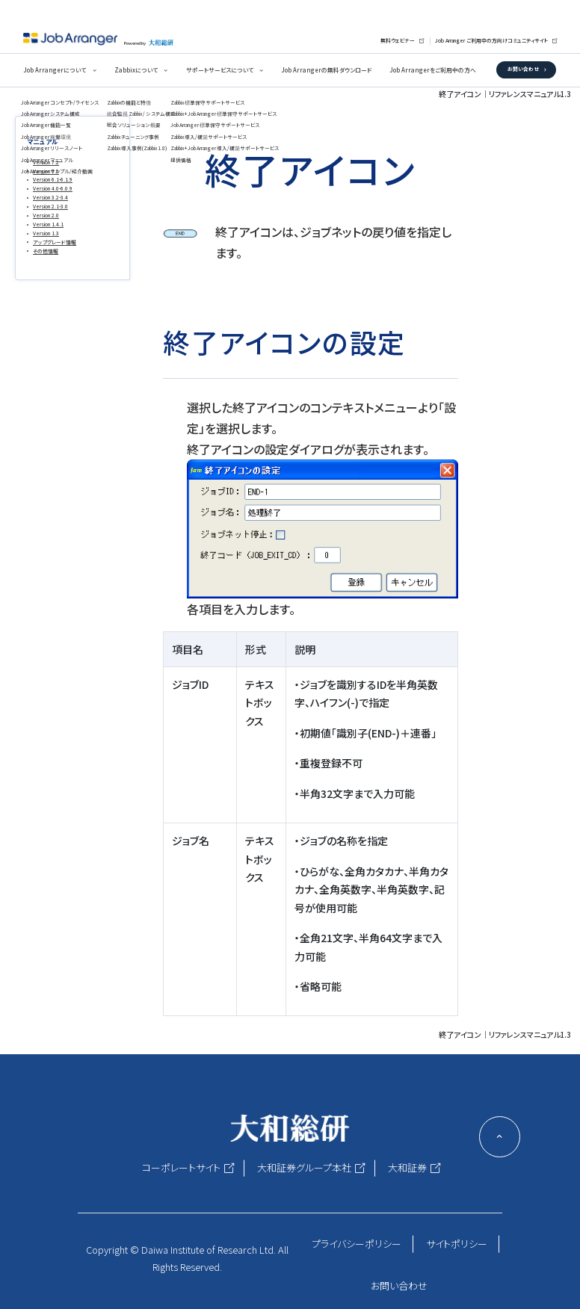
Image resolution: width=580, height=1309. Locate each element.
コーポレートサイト (181, 1167)
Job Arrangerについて (54, 70)
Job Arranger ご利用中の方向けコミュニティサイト (491, 40)
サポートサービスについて (219, 70)
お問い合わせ (523, 68)
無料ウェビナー (397, 40)
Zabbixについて (136, 70)
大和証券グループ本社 (304, 1167)
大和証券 (407, 1167)
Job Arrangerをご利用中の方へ (432, 70)
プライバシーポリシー (356, 1244)
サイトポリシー (456, 1244)
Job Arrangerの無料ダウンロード (326, 70)
